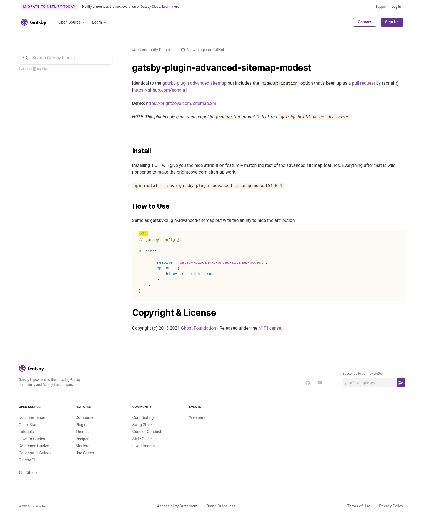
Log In (396, 7)
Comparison (86, 417)
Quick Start (28, 424)
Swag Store (142, 424)
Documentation (32, 417)
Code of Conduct (147, 431)
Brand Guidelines (220, 506)
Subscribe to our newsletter (363, 374)
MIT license (270, 328)
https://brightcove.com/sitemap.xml (181, 103)
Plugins (82, 424)
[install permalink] (129, 151)
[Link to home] (33, 22)
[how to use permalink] (129, 206)
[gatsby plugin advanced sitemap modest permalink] (129, 67)
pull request (363, 83)
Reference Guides (34, 446)
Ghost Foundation (198, 328)
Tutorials (26, 431)
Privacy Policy (391, 506)
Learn (99, 22)
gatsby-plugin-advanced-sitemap (194, 83)
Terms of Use (358, 506)
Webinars (197, 417)
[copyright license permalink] (129, 312)
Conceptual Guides (35, 453)
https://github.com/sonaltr (159, 90)
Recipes (82, 439)
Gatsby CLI (28, 460)
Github (28, 473)
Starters (82, 446)
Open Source (72, 22)
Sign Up (392, 22)
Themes (82, 431)
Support (381, 7)
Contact (365, 22)
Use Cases (85, 453)
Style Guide (142, 439)
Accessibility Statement (177, 506)
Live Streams (143, 446)
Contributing (143, 417)
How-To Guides (32, 439)
